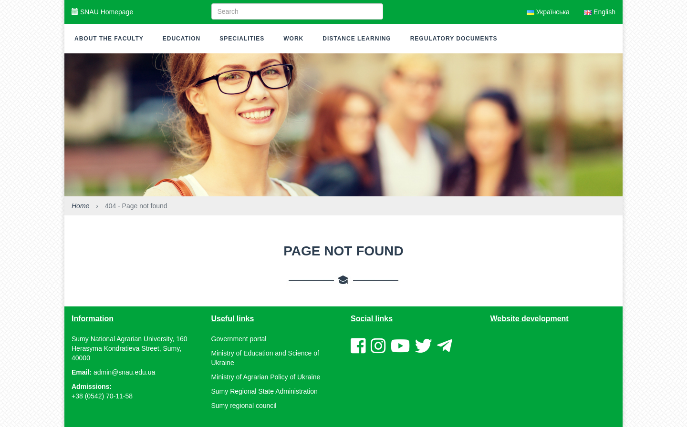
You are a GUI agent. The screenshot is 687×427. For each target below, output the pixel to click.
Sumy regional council (244, 405)
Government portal (239, 339)
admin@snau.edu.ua (124, 372)
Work (293, 38)
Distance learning (357, 38)
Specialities (241, 38)
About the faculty (109, 38)
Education (181, 38)
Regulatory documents (454, 38)
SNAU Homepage (102, 12)
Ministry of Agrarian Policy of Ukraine (266, 377)
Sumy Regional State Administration (264, 391)
